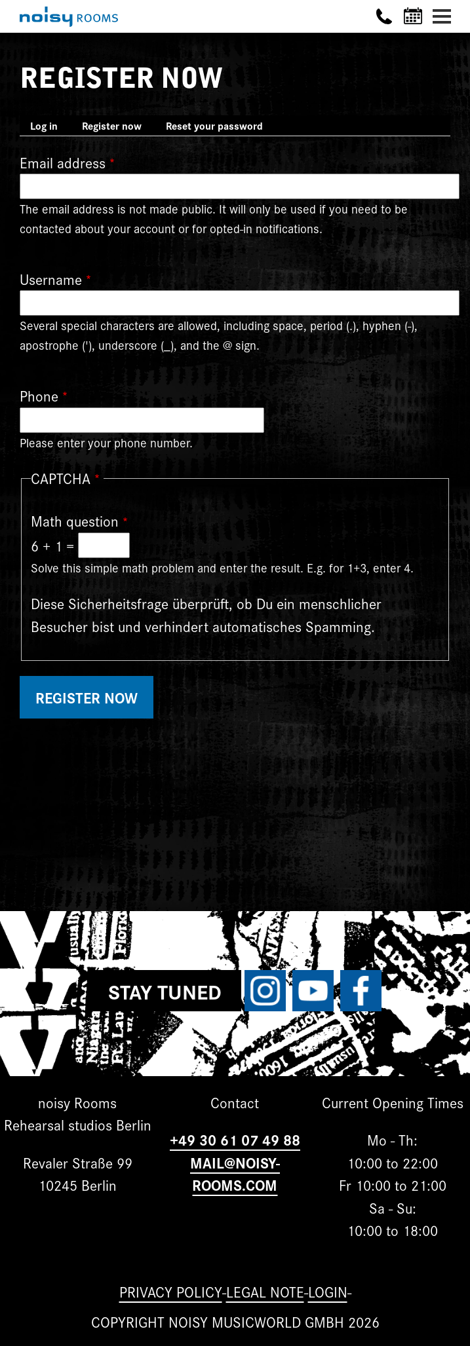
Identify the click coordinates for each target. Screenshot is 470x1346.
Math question (75, 520)
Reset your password (214, 125)
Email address (63, 162)
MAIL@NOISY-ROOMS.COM (235, 1173)
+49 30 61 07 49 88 (235, 1139)
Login (327, 1291)
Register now (117, 127)
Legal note (265, 1291)
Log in (44, 125)
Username (51, 279)
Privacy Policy (170, 1291)
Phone (39, 395)
